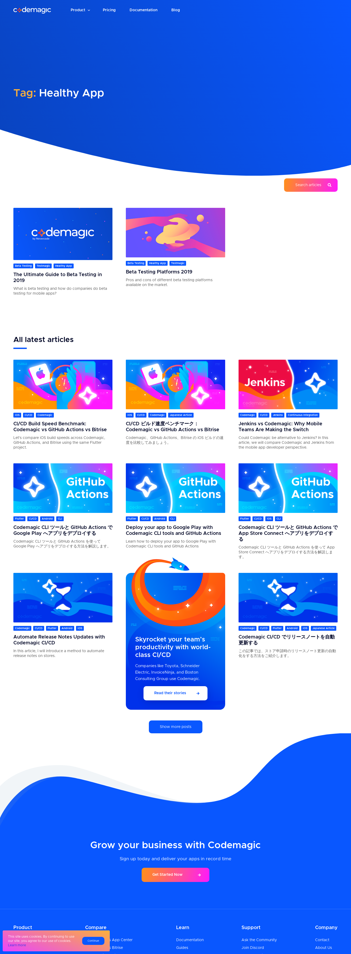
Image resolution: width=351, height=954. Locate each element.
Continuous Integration (303, 415)
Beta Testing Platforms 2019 (159, 272)
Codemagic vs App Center (109, 940)
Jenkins (278, 415)
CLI (60, 518)
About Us (323, 948)
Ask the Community (259, 940)
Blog (175, 10)
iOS (17, 415)
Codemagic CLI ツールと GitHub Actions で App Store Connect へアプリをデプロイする (288, 533)
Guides (182, 948)
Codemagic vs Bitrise (104, 948)
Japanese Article (181, 415)
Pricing (109, 10)
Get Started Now (167, 875)
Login (291, 10)
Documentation (143, 10)
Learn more (17, 945)
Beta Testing (23, 266)
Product (78, 10)
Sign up (320, 10)
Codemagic (44, 415)
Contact (322, 940)
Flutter (19, 518)
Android (47, 518)
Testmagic (43, 266)
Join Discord (252, 948)
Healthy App (63, 266)
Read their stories (170, 693)
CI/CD (28, 415)
